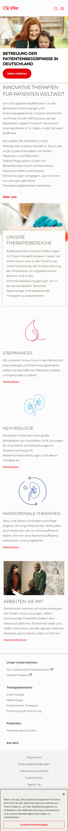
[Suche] (56, 8)
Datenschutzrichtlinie (34, 771)
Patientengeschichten (21, 730)
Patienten (14, 723)
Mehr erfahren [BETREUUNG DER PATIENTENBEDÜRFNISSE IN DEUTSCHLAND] (17, 73)
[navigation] (62, 8)
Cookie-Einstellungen (34, 826)
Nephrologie (15, 700)
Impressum (34, 757)
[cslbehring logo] (11, 8)
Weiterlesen (11, 382)
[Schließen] (64, 796)
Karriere (13, 743)
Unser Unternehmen (22, 662)
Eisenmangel (15, 694)
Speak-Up (34, 784)
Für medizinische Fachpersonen (30, 669)
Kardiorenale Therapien (22, 705)
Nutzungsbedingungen (34, 764)
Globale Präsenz (19, 675)
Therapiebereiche (19, 687)
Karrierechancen (15, 640)
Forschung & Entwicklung (24, 711)
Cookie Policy (34, 777)
